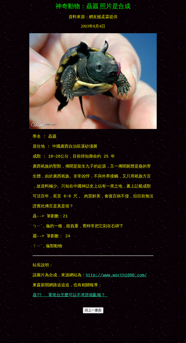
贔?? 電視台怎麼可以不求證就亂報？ (70, 319)
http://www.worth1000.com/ (116, 296)
